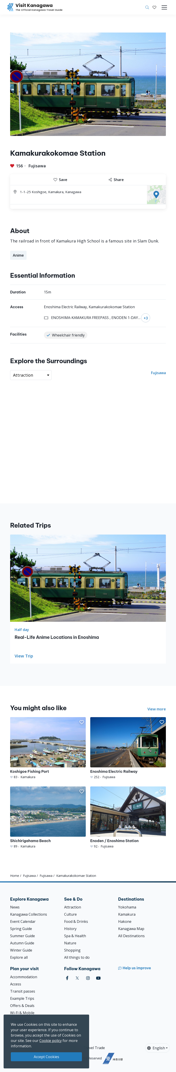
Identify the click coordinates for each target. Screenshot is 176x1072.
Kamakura (126, 914)
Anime (18, 255)
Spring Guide (21, 928)
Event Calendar (23, 921)
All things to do (77, 957)
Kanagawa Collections (28, 914)
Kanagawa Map (131, 928)
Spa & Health (75, 935)
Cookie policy (50, 1040)
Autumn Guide (22, 943)
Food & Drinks (76, 921)
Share (116, 179)
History (70, 928)
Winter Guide (21, 950)
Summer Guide (22, 935)
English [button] (156, 1048)
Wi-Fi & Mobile (22, 1012)
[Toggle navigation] (164, 7)
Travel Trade (94, 1047)
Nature (70, 943)
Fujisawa (37, 165)
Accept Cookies (46, 1056)
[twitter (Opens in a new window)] (77, 978)
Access (15, 984)
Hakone (124, 921)
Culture (70, 914)
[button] (154, 7)
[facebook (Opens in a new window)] (67, 978)
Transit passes (22, 991)
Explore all (19, 957)
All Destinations (131, 935)
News (15, 907)
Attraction (72, 907)
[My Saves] (154, 7)
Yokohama (127, 907)
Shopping (72, 950)
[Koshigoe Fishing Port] (48, 748)
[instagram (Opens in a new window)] (88, 978)
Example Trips (22, 998)
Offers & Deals (22, 1005)
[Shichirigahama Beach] (48, 817)
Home (14, 875)
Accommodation (23, 976)
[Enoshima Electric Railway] (128, 748)
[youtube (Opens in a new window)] (98, 978)
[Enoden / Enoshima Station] (128, 817)
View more (156, 709)
